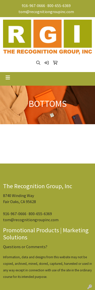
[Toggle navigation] (8, 77)
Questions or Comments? (25, 246)
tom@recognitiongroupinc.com (46, 11)
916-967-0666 (33, 5)
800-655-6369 (59, 5)
